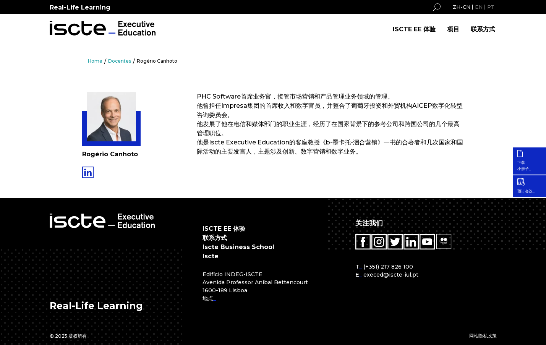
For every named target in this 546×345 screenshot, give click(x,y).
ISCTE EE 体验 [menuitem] (414, 29)
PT (490, 7)
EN (479, 7)
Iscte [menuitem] (211, 256)
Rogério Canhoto (157, 61)
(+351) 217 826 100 (388, 266)
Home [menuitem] (95, 61)
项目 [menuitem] (453, 29)
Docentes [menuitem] (119, 61)
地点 (208, 298)
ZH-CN (461, 7)
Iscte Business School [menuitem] (238, 247)
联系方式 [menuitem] (483, 29)
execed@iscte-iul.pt (390, 274)
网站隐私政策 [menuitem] (483, 336)
